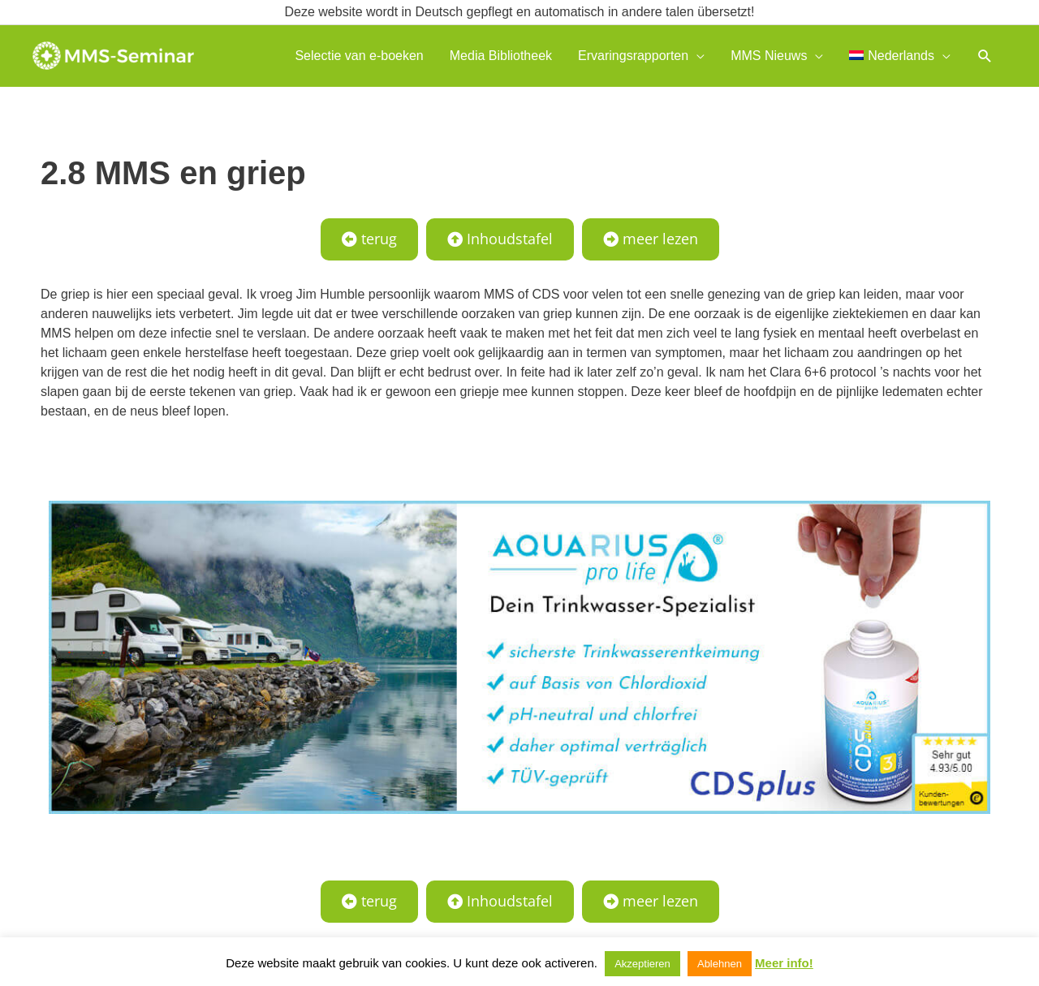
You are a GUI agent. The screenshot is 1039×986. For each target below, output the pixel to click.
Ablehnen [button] (719, 964)
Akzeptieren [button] (642, 964)
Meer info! (784, 963)
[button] (985, 55)
